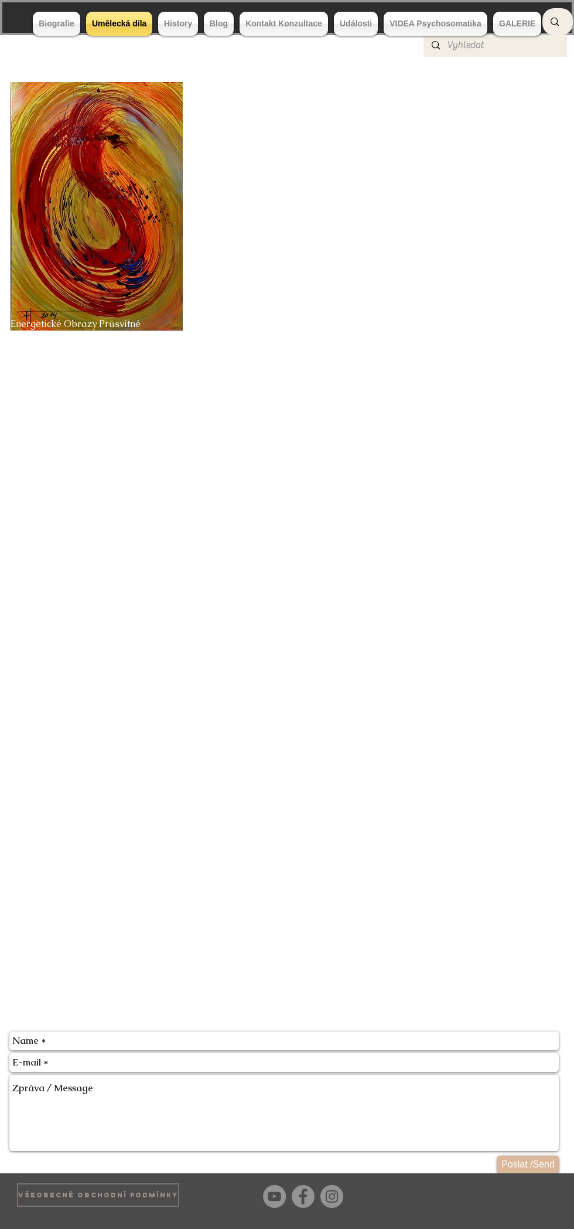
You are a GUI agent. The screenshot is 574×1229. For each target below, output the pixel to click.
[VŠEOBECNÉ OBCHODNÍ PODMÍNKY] (98, 1195)
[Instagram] (331, 1196)
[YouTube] (274, 1196)
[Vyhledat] (494, 45)
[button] (288, 221)
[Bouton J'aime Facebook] (538, 1195)
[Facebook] (303, 1196)
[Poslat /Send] (528, 1164)
